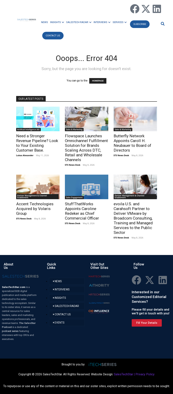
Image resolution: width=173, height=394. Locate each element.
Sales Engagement (74, 197)
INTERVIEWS (102, 22)
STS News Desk (72, 164)
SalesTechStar (123, 374)
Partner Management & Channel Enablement (32, 196)
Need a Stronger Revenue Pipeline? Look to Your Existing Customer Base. (37, 143)
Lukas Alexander (24, 155)
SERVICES (120, 22)
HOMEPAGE (98, 81)
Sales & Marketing (74, 129)
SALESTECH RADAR (78, 22)
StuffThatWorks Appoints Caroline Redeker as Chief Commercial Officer (82, 211)
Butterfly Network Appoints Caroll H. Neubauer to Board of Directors (132, 143)
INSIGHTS (57, 22)
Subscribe (139, 24)
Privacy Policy (145, 374)
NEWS (44, 22)
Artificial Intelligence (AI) (28, 129)
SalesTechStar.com (14, 287)
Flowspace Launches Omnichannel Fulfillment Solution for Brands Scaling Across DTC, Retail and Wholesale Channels (86, 148)
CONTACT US (53, 35)
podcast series (10, 331)
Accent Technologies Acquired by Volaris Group (34, 209)
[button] (162, 23)
